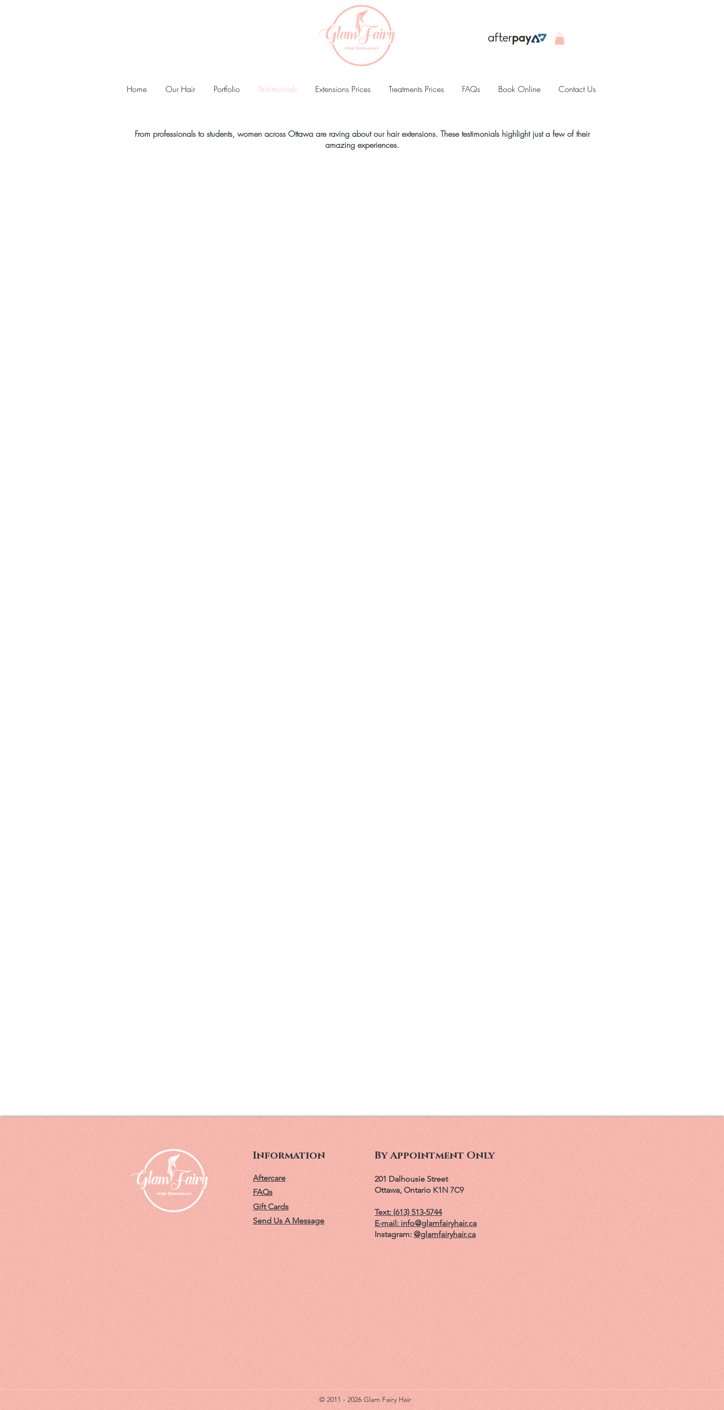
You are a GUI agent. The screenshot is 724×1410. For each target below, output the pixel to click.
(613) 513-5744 (417, 1212)
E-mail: (388, 1223)
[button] (560, 39)
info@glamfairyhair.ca (439, 1223)
